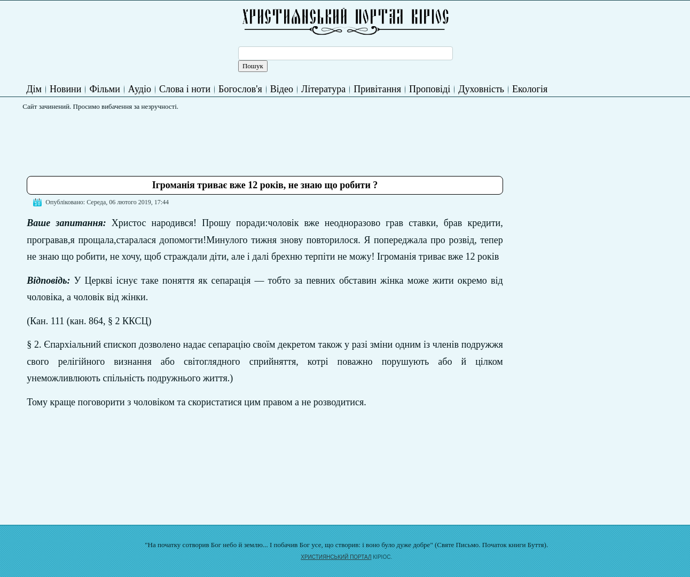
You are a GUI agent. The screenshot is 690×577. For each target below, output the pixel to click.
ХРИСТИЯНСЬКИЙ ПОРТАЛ (336, 557)
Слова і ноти (184, 89)
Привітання (377, 89)
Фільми (104, 89)
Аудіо (139, 89)
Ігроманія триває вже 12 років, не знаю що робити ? (265, 185)
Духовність (481, 89)
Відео (281, 89)
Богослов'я (240, 89)
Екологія (529, 89)
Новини (65, 89)
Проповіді (429, 89)
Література (323, 89)
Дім (34, 89)
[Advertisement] (221, 139)
